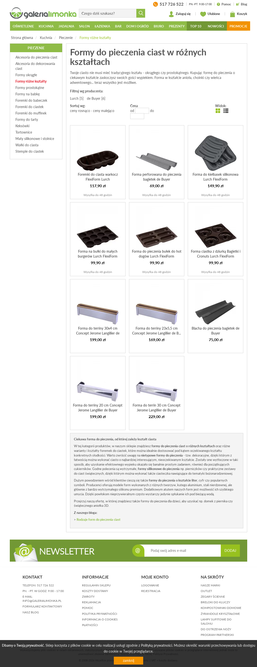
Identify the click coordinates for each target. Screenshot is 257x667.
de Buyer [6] (96, 98)
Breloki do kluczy (215, 602)
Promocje (238, 26)
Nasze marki (210, 585)
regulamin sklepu (96, 585)
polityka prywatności (99, 614)
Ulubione (210, 14)
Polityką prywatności (156, 645)
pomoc (87, 608)
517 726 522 (45, 585)
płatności (90, 625)
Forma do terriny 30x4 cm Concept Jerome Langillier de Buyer (97, 333)
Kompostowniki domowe (221, 608)
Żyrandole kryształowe (220, 614)
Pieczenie (66, 38)
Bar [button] (118, 26)
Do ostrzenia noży (216, 629)
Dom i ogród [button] (137, 26)
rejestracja (150, 591)
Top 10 (195, 26)
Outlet (206, 591)
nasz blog (31, 612)
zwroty (88, 596)
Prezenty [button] (177, 26)
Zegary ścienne (213, 596)
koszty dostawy (95, 591)
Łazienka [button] (102, 26)
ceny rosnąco (80, 111)
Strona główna (22, 38)
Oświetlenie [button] (23, 26)
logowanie (150, 585)
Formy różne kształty (95, 38)
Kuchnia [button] (46, 26)
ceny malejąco (103, 111)
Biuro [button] (159, 26)
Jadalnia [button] (66, 26)
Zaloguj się (179, 14)
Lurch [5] (76, 98)
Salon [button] (84, 26)
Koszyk (238, 14)
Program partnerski (217, 635)
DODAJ (230, 550)
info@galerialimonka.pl (42, 601)
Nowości (216, 26)
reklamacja (91, 602)
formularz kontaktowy (42, 606)
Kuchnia (46, 38)
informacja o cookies (100, 619)
